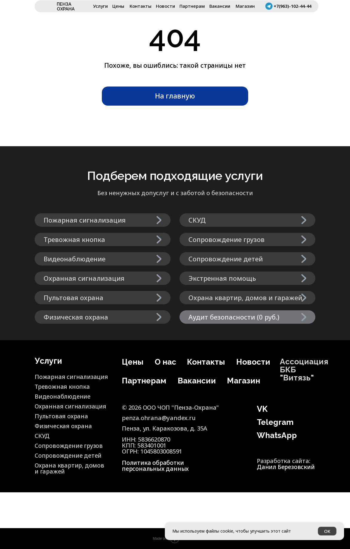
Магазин (245, 6)
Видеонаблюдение (63, 396)
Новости (165, 6)
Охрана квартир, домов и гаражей (60, 468)
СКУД (42, 436)
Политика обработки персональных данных (156, 466)
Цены (118, 6)
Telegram (276, 422)
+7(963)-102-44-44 (294, 6)
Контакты (140, 6)
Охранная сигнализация (71, 406)
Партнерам (192, 6)
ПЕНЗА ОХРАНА (66, 6)
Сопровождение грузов (69, 446)
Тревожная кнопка (62, 387)
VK (262, 409)
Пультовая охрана (62, 416)
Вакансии (219, 6)
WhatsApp (277, 435)
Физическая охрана (64, 426)
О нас (162, 364)
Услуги (100, 6)
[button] (247, 317)
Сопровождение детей (68, 455)
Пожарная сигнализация (56, 380)
